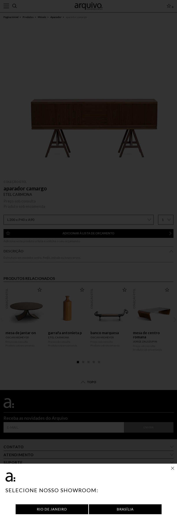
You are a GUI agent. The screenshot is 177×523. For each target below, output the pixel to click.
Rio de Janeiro (52, 509)
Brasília (125, 509)
